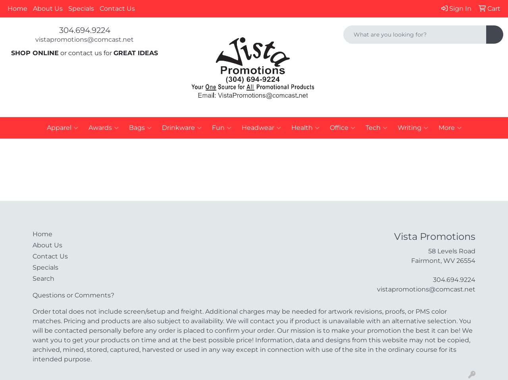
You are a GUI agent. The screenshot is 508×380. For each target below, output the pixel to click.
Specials (81, 8)
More (450, 128)
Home (17, 8)
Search (43, 278)
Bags (140, 128)
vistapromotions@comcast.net (84, 39)
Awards (104, 128)
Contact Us (117, 8)
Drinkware (182, 128)
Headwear (261, 128)
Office (342, 128)
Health (305, 128)
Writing (413, 128)
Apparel (62, 128)
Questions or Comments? (73, 295)
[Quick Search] (415, 34)
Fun (221, 128)
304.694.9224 (84, 30)
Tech (376, 128)
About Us (48, 8)
